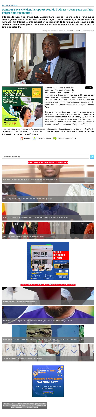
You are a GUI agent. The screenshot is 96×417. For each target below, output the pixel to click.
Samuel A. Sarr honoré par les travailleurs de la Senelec (22, 358)
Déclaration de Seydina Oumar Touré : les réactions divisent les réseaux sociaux (31, 180)
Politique (13, 5)
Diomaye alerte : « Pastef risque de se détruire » (20, 302)
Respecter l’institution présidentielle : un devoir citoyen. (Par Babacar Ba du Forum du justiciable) (37, 321)
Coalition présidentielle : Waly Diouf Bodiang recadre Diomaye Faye (27, 198)
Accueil (5, 5)
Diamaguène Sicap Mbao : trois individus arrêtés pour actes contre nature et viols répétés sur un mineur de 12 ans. (43, 339)
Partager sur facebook (64, 138)
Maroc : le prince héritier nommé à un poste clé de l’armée (23, 236)
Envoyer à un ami (41, 138)
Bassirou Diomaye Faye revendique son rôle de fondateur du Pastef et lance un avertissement (35, 217)
